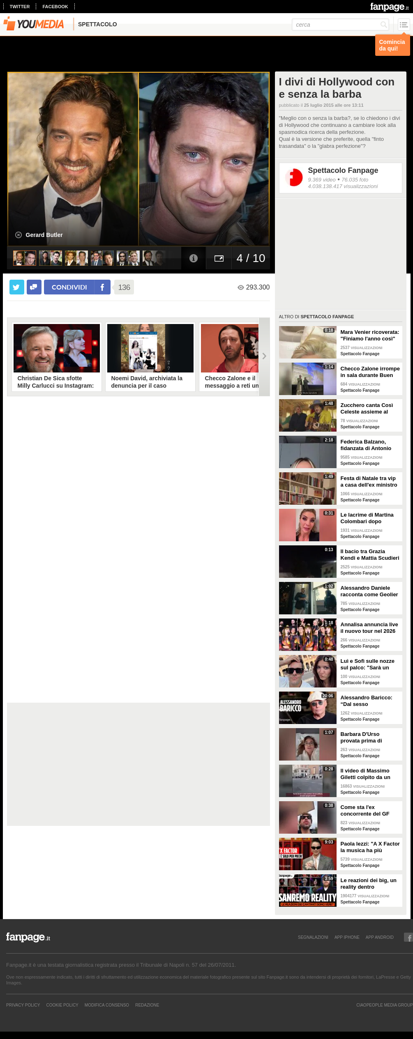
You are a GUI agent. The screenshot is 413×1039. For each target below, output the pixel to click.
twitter (20, 6)
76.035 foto (354, 180)
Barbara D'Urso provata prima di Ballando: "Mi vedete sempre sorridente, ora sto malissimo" (370, 737)
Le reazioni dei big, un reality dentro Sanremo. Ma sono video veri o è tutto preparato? (369, 883)
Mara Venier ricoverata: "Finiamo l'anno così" (370, 335)
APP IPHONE (347, 937)
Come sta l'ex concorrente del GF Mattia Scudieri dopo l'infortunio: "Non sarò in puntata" (369, 810)
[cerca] (340, 24)
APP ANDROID (380, 937)
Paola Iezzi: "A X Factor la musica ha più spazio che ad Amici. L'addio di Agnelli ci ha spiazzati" (370, 847)
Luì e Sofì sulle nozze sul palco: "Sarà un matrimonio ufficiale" (368, 664)
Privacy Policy (23, 1005)
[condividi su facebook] (34, 287)
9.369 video (322, 180)
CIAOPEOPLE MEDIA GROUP (384, 1005)
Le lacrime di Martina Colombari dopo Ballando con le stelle (368, 518)
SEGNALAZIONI (313, 937)
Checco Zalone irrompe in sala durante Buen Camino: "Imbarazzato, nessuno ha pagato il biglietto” (370, 372)
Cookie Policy (62, 1005)
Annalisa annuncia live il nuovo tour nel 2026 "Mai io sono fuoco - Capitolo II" (369, 627)
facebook (55, 6)
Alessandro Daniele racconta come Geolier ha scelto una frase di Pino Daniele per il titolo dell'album (369, 591)
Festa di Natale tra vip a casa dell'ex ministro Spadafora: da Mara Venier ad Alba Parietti (369, 481)
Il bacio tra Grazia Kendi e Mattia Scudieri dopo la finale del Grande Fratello (370, 554)
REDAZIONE (147, 1005)
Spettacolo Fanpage (343, 170)
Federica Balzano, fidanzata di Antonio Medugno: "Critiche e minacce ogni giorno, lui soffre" (368, 445)
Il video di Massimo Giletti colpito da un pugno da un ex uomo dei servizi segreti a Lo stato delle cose (369, 774)
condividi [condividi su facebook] (69, 287)
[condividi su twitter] (16, 287)
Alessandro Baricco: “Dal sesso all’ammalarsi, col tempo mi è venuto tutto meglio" (366, 701)
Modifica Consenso (107, 1005)
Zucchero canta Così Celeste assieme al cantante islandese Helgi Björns (367, 408)
